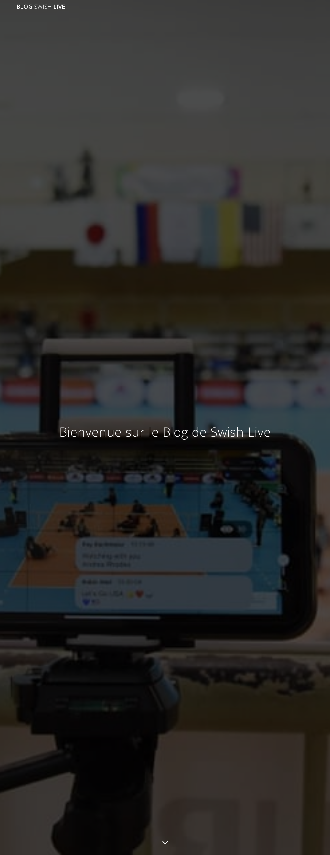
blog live (40, 7)
